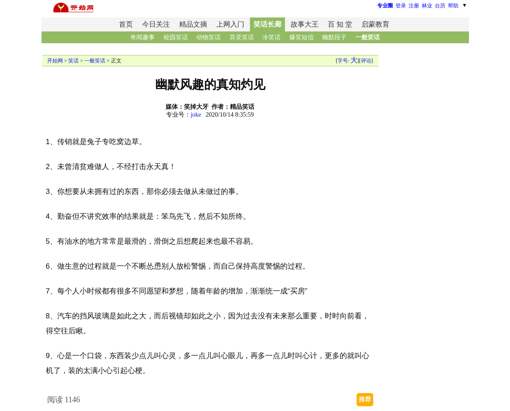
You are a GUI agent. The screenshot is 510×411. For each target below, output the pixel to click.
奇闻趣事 (142, 37)
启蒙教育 (375, 24)
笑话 (73, 61)
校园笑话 (175, 37)
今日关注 (156, 24)
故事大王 (305, 24)
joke (196, 114)
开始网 (55, 61)
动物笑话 (208, 37)
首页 (126, 24)
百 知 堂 (340, 24)
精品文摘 (193, 24)
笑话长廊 (267, 24)
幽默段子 (334, 37)
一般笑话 (367, 37)
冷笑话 (271, 37)
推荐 (365, 399)
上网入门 (230, 24)
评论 (366, 61)
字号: (347, 61)
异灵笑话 (241, 37)
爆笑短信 (301, 37)
